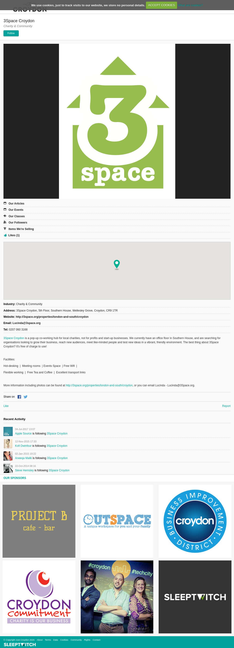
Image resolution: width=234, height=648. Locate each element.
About (40, 640)
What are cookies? (190, 5)
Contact (96, 640)
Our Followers (18, 222)
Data (55, 640)
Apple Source (23, 433)
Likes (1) (14, 235)
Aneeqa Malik (23, 458)
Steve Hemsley (24, 470)
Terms (48, 640)
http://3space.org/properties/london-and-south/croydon (52, 316)
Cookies (64, 640)
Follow (11, 33)
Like (6, 406)
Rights (87, 640)
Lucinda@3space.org (26, 323)
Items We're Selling (21, 229)
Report (226, 406)
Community (76, 640)
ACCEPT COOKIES (161, 5)
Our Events (16, 209)
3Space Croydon (13, 338)
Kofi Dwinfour (23, 445)
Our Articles (16, 203)
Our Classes (17, 216)
